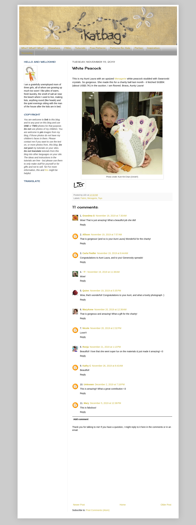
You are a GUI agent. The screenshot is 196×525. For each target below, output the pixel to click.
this (46, 170)
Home (123, 504)
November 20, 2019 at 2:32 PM (105, 328)
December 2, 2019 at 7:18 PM (110, 384)
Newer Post (79, 504)
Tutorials (80, 48)
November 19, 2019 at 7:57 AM (106, 234)
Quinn (85, 290)
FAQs (67, 48)
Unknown (89, 384)
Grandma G (88, 215)
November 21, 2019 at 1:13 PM (105, 347)
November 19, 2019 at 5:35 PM (105, 290)
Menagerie (120, 78)
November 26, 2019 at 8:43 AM (107, 365)
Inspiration (153, 48)
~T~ (84, 272)
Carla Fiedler (89, 253)
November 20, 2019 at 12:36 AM (110, 309)
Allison (86, 234)
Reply (83, 224)
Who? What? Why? (32, 48)
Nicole (85, 328)
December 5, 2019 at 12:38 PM (105, 403)
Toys (100, 198)
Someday (26, 53)
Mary (86, 403)
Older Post (166, 504)
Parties (139, 48)
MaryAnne (87, 309)
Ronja (85, 347)
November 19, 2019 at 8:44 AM (112, 253)
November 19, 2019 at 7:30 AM (111, 215)
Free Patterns (97, 48)
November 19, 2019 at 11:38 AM (103, 272)
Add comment (80, 419)
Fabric (83, 198)
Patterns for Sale (120, 48)
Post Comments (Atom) (97, 510)
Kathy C (86, 365)
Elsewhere (54, 48)
